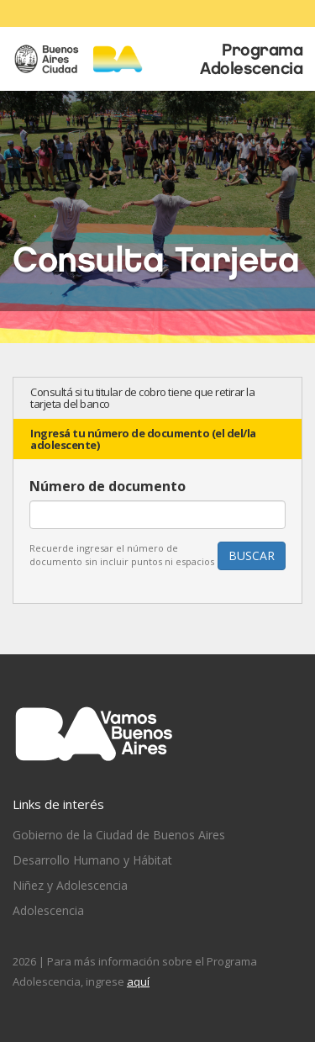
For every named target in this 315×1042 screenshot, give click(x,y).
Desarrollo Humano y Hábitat (92, 860)
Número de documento (107, 486)
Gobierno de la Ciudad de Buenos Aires (119, 835)
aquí (138, 981)
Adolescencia (48, 910)
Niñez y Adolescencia (70, 885)
